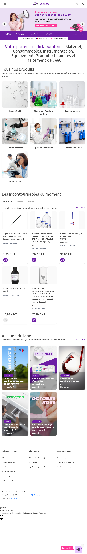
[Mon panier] (76, 4)
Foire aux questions (9, 476)
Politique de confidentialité (66, 462)
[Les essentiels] (8, 201)
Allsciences (6, 458)
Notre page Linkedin (37, 467)
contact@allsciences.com (36, 495)
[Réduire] (82, 546)
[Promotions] (20, 201)
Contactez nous (7, 480)
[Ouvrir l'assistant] (78, 549)
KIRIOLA (14, 498)
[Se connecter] (83, 4)
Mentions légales (63, 458)
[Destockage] (31, 201)
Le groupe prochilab (9, 462)
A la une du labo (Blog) (37, 458)
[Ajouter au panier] (5, 260)
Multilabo (5, 467)
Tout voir (80, 208)
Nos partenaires (34, 462)
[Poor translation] (1, 517)
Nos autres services (9, 471)
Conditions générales (64, 467)
